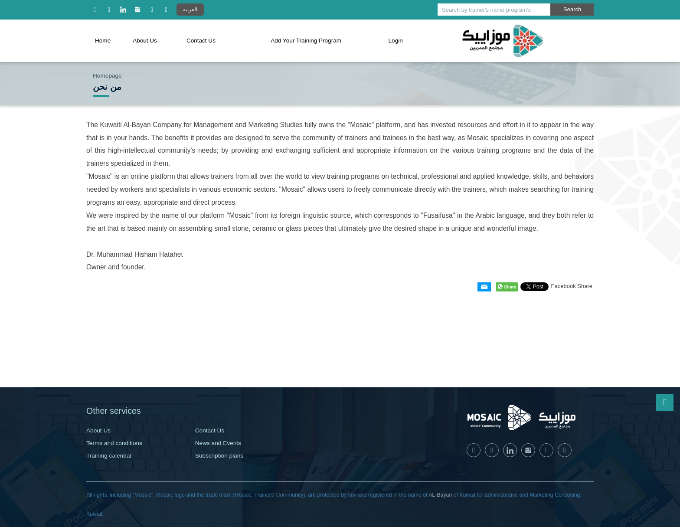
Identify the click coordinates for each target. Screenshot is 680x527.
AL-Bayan (440, 495)
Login (396, 40)
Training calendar (109, 455)
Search (572, 9)
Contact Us (201, 40)
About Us (145, 40)
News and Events (218, 443)
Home (103, 40)
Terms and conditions (114, 443)
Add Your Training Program (306, 40)
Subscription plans (219, 455)
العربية (190, 9)
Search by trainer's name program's (486, 10)
